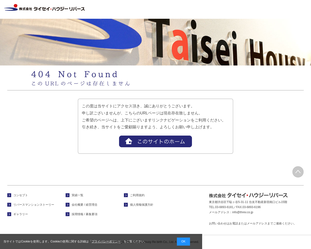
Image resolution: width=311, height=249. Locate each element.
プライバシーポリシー (106, 241)
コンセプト (169, 9)
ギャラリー (20, 214)
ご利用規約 (137, 195)
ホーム (136, 9)
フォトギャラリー (201, 9)
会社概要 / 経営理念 (265, 9)
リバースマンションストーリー (33, 204)
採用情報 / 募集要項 (296, 9)
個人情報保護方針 (141, 204)
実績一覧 (233, 9)
